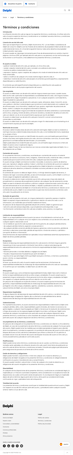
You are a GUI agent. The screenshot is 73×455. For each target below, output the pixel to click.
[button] (67, 452)
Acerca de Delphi (8, 417)
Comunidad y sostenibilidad (11, 423)
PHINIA (5, 433)
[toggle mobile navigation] (69, 10)
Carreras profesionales (9, 430)
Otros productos (7, 436)
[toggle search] (65, 10)
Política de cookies (43, 417)
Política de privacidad (44, 423)
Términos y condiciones (44, 420)
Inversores (6, 427)
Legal (12, 17)
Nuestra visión (7, 420)
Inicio (5, 17)
